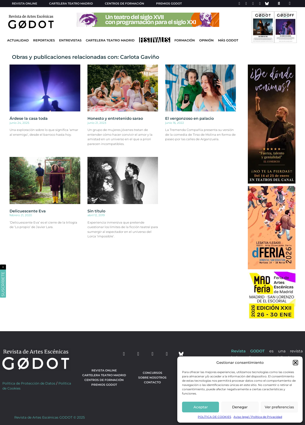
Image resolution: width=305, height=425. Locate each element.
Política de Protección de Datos (28, 383)
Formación (184, 40)
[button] (295, 362)
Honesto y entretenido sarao (115, 118)
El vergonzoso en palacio (189, 118)
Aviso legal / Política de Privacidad (258, 417)
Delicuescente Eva (28, 211)
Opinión (206, 40)
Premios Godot (169, 3)
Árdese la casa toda (29, 118)
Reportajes (44, 40)
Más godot (228, 40)
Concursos (152, 373)
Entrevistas (70, 40)
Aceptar (200, 407)
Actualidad (18, 40)
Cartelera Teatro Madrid (110, 40)
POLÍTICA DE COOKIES (214, 417)
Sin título (96, 211)
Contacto (152, 382)
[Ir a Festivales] (154, 41)
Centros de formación (124, 3)
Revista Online (24, 3)
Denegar (240, 407)
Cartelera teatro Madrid (71, 3)
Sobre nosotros (152, 377)
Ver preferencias (279, 407)
